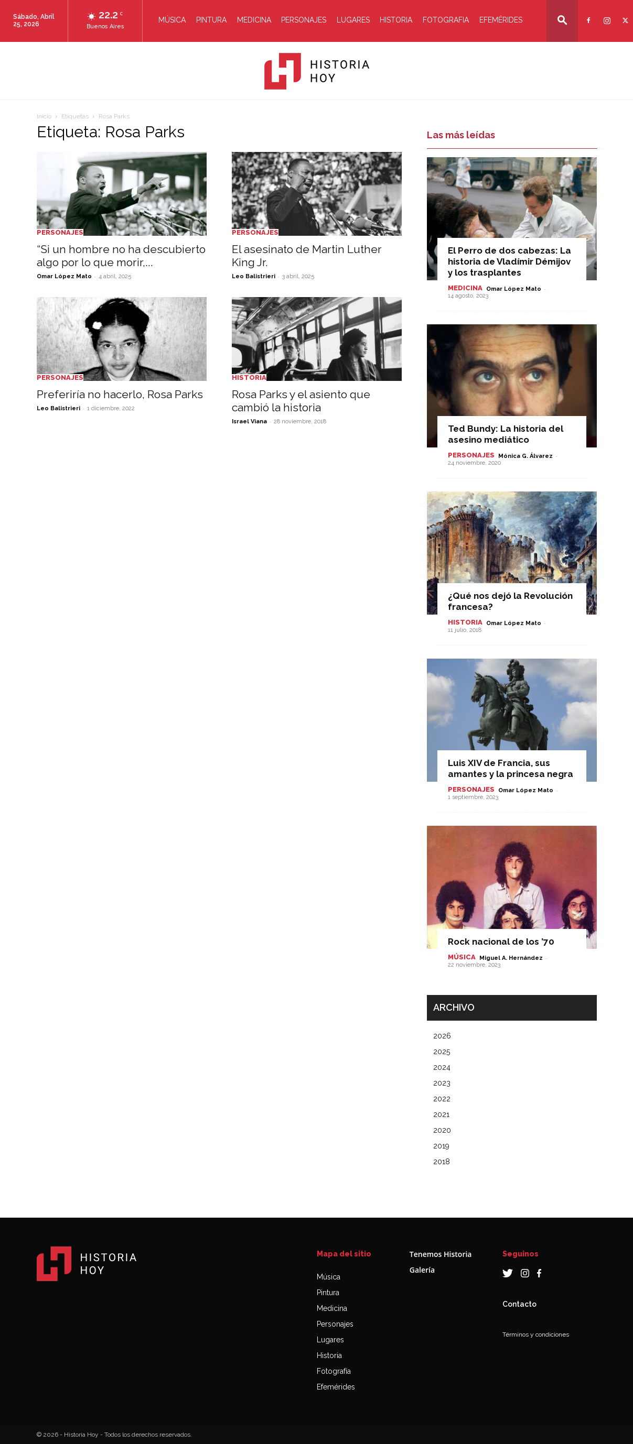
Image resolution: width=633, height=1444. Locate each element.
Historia (396, 20)
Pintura (211, 20)
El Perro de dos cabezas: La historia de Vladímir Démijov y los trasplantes (509, 261)
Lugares (353, 20)
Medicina (254, 20)
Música (172, 20)
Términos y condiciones (535, 1334)
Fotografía (334, 1371)
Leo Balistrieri (253, 276)
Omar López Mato (64, 276)
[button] (562, 20)
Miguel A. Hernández (511, 958)
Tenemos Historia (441, 1254)
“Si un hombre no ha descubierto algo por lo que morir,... (121, 256)
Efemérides (500, 20)
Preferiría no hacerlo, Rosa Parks (120, 394)
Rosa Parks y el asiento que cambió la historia (301, 401)
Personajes (303, 20)
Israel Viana (249, 421)
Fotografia (446, 20)
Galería (422, 1270)
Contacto (519, 1304)
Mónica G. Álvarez (525, 456)
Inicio (44, 116)
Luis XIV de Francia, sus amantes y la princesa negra (510, 768)
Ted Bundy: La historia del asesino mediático (505, 434)
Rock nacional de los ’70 (501, 941)
